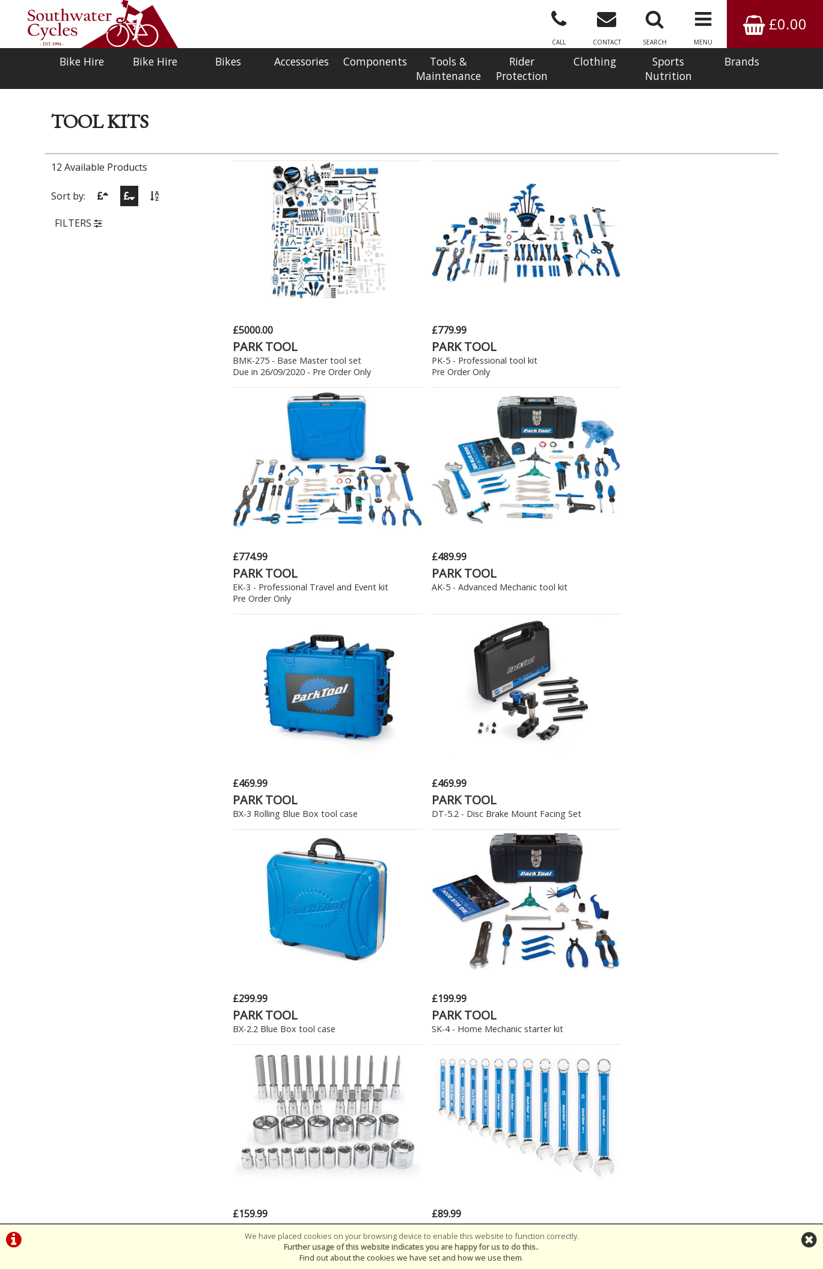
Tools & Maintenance (448, 68)
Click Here (304, 997)
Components (375, 61)
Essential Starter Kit (548, 726)
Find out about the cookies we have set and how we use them (410, 1257)
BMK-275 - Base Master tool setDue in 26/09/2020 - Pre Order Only (293, 361)
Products (67, 117)
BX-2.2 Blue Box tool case (560, 546)
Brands (741, 61)
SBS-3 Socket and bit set (283, 726)
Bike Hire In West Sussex (102, 1190)
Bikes (228, 61)
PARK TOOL (266, 330)
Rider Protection (522, 68)
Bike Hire (82, 61)
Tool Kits (160, 117)
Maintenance (114, 117)
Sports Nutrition (668, 68)
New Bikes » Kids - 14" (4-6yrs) (154, 829)
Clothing (595, 61)
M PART (531, 713)
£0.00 (775, 24)
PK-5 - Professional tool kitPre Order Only (424, 349)
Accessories (301, 61)
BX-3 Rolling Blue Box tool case (296, 546)
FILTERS (78, 260)
